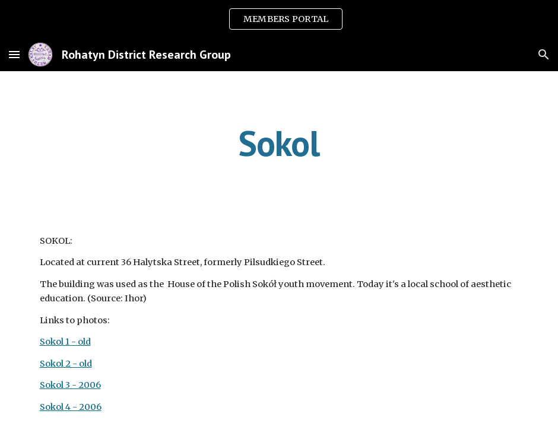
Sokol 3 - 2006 (70, 385)
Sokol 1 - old (65, 341)
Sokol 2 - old (66, 363)
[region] (279, 19)
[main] (279, 143)
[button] (14, 54)
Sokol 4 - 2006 (71, 407)
